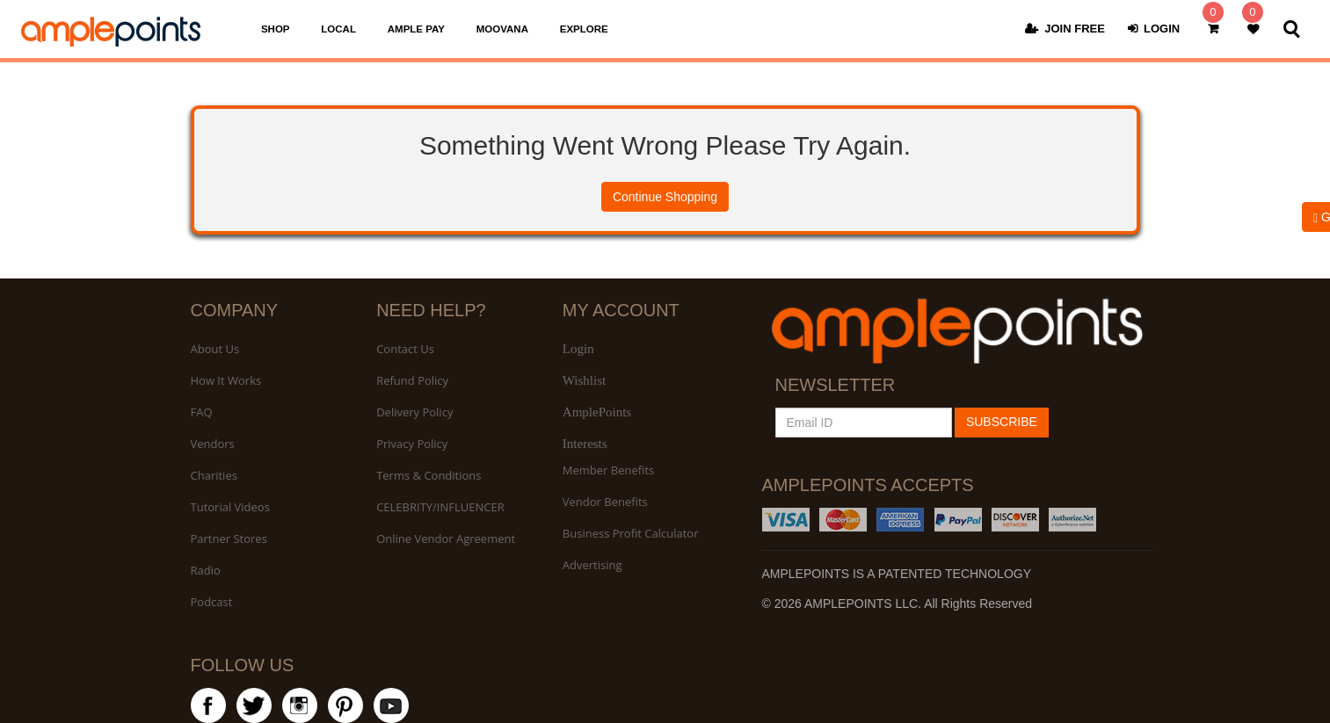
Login (578, 349)
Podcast (212, 602)
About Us (215, 349)
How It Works (226, 380)
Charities (214, 475)
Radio (206, 570)
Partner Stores (229, 538)
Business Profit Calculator (631, 533)
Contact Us (405, 349)
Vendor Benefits (605, 502)
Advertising (592, 565)
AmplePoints (597, 412)
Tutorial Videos (230, 507)
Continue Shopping (665, 197)
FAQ (202, 412)
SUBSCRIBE (1001, 422)
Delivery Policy (414, 412)
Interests (585, 444)
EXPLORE (584, 30)
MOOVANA (502, 30)
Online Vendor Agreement (445, 538)
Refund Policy (412, 380)
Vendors (213, 444)
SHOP (275, 30)
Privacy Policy (411, 444)
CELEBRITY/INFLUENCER (440, 507)
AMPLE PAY (416, 30)
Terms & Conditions (428, 475)
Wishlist (584, 380)
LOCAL (338, 30)
